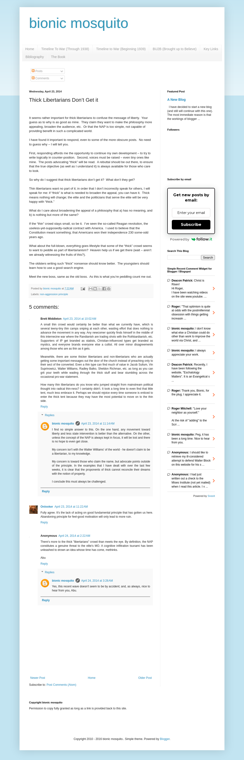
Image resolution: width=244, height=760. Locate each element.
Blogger (165, 739)
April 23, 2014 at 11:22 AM (71, 506)
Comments (40, 78)
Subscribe (191, 224)
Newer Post (37, 678)
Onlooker (47, 506)
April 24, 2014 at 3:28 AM (97, 580)
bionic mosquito (78, 23)
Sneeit (211, 495)
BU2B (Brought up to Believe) (175, 49)
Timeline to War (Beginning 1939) (121, 49)
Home (29, 49)
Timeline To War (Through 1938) (65, 49)
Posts (37, 71)
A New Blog (176, 99)
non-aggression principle (54, 294)
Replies (49, 415)
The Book (58, 57)
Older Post (145, 678)
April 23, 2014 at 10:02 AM (79, 318)
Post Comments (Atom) (61, 684)
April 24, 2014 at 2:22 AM (74, 535)
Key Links (211, 49)
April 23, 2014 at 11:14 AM (98, 423)
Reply (44, 406)
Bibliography (34, 57)
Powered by (191, 239)
